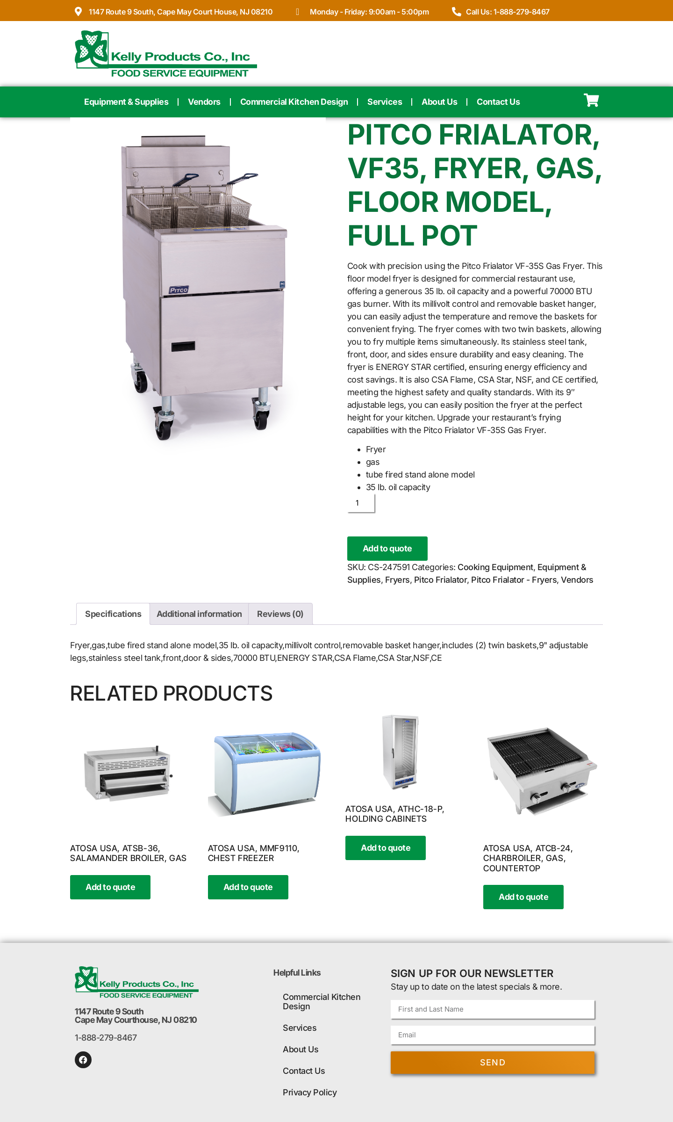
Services (384, 102)
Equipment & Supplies (126, 102)
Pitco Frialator (440, 580)
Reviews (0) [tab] (280, 614)
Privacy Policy (309, 1092)
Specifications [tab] (113, 614)
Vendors (204, 102)
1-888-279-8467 (105, 1037)
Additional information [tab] (199, 614)
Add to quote (387, 548)
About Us (439, 102)
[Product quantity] (360, 502)
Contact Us (498, 102)
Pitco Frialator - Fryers (514, 580)
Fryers (397, 580)
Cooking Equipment (495, 567)
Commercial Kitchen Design (294, 102)
